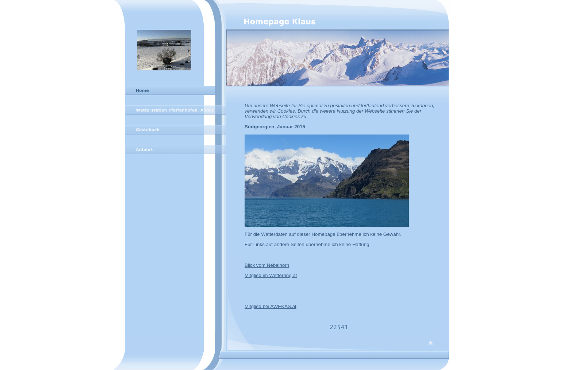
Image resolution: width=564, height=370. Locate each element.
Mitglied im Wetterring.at (271, 275)
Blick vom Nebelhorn (267, 265)
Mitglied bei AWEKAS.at (270, 306)
